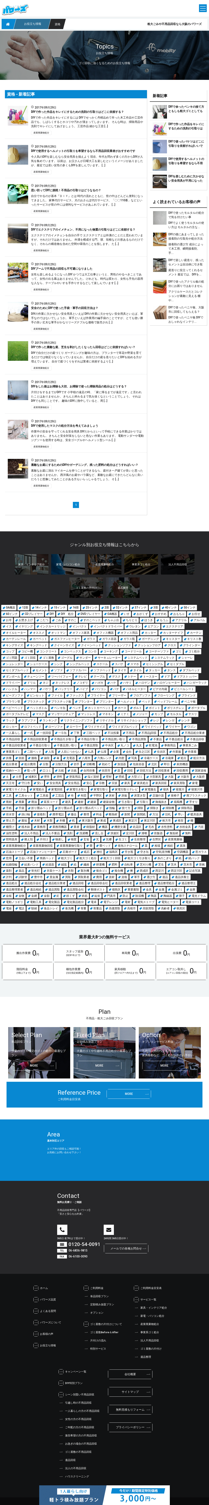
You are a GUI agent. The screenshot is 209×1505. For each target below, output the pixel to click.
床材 (112, 795)
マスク (40, 714)
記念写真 (195, 870)
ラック (10, 720)
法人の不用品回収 (72, 1468)
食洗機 (69, 908)
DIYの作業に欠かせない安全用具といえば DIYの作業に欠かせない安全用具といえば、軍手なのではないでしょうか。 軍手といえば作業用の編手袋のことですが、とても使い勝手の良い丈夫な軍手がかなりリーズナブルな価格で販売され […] (87, 318)
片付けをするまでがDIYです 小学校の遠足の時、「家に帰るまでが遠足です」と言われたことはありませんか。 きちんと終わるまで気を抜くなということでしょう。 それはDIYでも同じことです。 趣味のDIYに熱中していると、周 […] (86, 396)
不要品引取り (41, 745)
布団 (83, 795)
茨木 (174, 864)
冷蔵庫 (169, 758)
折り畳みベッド (41, 808)
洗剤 (69, 833)
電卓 (94, 902)
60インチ (12, 614)
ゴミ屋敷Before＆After (101, 1332)
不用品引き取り (64, 739)
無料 (188, 833)
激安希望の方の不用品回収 (78, 1435)
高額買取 (148, 908)
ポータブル (198, 708)
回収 (130, 770)
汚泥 (200, 826)
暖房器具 (196, 814)
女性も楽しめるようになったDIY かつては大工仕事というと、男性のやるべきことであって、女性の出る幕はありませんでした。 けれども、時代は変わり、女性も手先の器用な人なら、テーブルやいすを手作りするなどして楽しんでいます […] (87, 279)
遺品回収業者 (123, 883)
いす (127, 614)
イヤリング (26, 626)
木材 (37, 820)
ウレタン (135, 626)
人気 (51, 751)
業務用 (41, 826)
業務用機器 (59, 826)
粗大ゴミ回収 (112, 858)
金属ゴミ (177, 889)
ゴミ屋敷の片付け (148, 1348)
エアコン (153, 626)
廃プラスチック (196, 795)
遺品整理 (144, 883)
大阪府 (200, 776)
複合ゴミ (102, 870)
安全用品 (73, 783)
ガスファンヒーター (67, 638)
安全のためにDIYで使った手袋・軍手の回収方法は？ (64, 308)
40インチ (171, 607)
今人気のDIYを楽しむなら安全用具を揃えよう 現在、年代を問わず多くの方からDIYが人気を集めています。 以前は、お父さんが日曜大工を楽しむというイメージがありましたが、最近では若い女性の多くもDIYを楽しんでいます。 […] (87, 161)
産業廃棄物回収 (43, 845)
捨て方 (126, 808)
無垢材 (174, 833)
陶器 (154, 895)
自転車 (128, 864)
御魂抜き (161, 801)
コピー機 (27, 651)
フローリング (166, 695)
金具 (149, 889)
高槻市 (131, 908)
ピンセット (37, 695)
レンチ (185, 720)
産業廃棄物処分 (41, 132)
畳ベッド (105, 845)
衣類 (71, 870)
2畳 (106, 607)
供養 (9, 758)
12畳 (25, 607)
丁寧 (76, 732)
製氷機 (85, 870)
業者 (76, 826)
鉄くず (70, 895)
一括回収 (45, 732)
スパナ (119, 664)
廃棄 (21, 801)
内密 (121, 758)
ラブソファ (28, 720)
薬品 (21, 870)
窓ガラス (201, 851)
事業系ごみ (190, 745)
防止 (125, 895)
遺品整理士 (188, 883)
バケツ (47, 689)
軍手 (137, 877)
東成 (103, 820)
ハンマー (30, 689)
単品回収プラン (96, 1296)
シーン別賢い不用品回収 (76, 1394)
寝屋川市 (197, 789)
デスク (116, 676)
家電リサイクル (16, 789)
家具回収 (161, 783)
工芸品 (59, 795)
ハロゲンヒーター (168, 682)
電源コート (193, 902)
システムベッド (138, 657)
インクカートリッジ (53, 626)
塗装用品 (75, 776)
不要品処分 (176, 739)
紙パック (194, 858)
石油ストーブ (14, 851)
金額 (47, 895)
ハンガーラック (197, 682)
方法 (155, 814)
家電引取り (101, 789)
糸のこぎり (164, 858)
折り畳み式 (65, 808)
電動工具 (35, 902)
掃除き (154, 808)
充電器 (70, 758)
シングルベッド (80, 664)
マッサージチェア (62, 714)
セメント (41, 670)
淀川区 (130, 833)
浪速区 (114, 833)
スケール (102, 664)
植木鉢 (25, 826)
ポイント (154, 708)
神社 (99, 851)
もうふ (164, 620)
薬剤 (9, 870)
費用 (99, 877)
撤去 (74, 814)
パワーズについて (47, 1322)
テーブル (99, 676)
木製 (49, 820)
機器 (105, 826)
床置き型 (140, 795)
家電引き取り (78, 789)
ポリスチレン (175, 708)
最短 (24, 820)
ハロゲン (144, 682)
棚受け (10, 826)
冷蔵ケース (151, 758)
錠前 (97, 895)
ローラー (75, 726)
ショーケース (38, 664)
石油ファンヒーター (43, 851)
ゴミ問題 (11, 657)
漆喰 (144, 833)
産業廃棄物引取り (71, 845)
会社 (129, 751)
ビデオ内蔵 (160, 689)
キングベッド (38, 645)
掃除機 (170, 808)
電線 (9, 908)
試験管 (23, 877)
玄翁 (86, 839)
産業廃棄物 (175, 839)
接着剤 (41, 814)
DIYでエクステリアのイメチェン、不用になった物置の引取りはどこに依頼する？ (83, 229)
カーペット (40, 638)
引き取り (127, 801)
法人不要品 (53, 833)
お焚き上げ (26, 620)
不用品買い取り (115, 739)
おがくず (142, 614)
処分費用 (30, 764)
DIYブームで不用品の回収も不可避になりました (61, 268)
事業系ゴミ (13, 751)
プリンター (106, 701)
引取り (144, 801)
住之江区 (144, 751)
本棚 (62, 820)
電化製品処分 (75, 902)
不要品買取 (91, 745)
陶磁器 (167, 895)
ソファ (58, 670)
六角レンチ (104, 758)
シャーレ (187, 657)
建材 (80, 801)
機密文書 (120, 826)
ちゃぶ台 (113, 620)
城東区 (32, 776)
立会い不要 (26, 858)
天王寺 (10, 783)
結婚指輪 (11, 864)
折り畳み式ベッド (90, 808)
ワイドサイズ (96, 726)
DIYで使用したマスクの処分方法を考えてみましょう (64, 425)
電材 (127, 902)
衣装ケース (54, 870)
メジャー (142, 714)
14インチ (41, 607)
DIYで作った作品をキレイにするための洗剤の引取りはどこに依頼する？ (77, 111)
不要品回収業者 (16, 745)
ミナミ (125, 714)
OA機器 (112, 614)
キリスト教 (194, 638)
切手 (76, 764)
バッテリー (65, 689)
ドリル (31, 682)
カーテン (195, 632)
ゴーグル (66, 657)
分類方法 (61, 764)
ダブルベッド (191, 670)
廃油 (34, 801)
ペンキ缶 (60, 708)
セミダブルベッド (17, 670)
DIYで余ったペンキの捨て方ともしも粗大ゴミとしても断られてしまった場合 (186, 111)
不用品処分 (170, 732)
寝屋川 (180, 789)
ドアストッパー (187, 676)
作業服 (176, 751)
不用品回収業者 (37, 739)
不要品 (157, 739)
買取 (68, 877)
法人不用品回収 (146, 1340)
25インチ (92, 607)
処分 (183, 758)
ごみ (58, 620)
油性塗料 (11, 833)
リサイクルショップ (133, 720)
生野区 (156, 839)
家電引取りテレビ (126, 789)
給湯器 (50, 864)
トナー (132, 676)
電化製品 (54, 902)
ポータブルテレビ (17, 714)
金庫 (192, 889)
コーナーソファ (159, 651)
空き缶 (144, 851)
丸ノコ (125, 745)
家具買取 (179, 783)
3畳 (155, 607)
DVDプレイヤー (90, 614)
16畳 (76, 607)
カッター (150, 632)
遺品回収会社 (99, 883)
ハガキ (99, 682)
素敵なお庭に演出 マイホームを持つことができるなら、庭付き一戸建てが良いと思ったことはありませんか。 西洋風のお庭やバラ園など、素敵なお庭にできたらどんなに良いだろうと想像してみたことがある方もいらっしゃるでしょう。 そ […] (87, 475)
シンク (58, 664)
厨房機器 (182, 764)
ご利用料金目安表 (148, 1288)
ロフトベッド (32, 726)
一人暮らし (13, 732)
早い (180, 814)
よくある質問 (44, 1311)
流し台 (99, 833)
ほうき (148, 620)
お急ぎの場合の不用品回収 (78, 1443)
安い (40, 783)
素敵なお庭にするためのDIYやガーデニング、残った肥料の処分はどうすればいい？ (84, 464)
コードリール (133, 651)
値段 (47, 758)
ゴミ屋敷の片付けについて (103, 1324)
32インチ (122, 607)
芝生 (161, 864)
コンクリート (48, 651)
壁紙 (121, 776)
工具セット (26, 795)
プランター (85, 701)
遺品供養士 (182, 877)
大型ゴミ (137, 776)
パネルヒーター (136, 689)
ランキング (50, 720)
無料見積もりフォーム (130, 1409)
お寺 (9, 620)
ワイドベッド (153, 726)
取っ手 (31, 770)
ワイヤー (174, 726)
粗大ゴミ (66, 858)
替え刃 (10, 820)
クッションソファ (119, 645)
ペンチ (76, 708)
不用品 (130, 732)
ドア (167, 676)
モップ (159, 714)
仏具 (91, 751)
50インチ (190, 607)
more (34, 1065)
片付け (44, 839)
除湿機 (139, 895)
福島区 (113, 851)
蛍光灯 (35, 870)
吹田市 (106, 770)
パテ (116, 689)
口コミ (47, 770)
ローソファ (55, 726)
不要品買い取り (67, 745)
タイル (137, 670)
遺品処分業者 (57, 883)
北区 (154, 764)
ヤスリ (192, 714)
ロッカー (11, 726)
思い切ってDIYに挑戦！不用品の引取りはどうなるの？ (66, 190)
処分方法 (199, 758)
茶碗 (202, 864)
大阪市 (185, 776)
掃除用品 (186, 808)
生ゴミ (123, 839)
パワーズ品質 (44, 1299)
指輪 (112, 808)
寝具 (166, 789)
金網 (34, 895)
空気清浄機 (163, 851)
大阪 (171, 776)
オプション (93, 1312)
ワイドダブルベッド (125, 726)
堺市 (47, 776)
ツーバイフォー (61, 676)
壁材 (109, 776)
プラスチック (35, 701)
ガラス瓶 (129, 638)
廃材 (9, 801)
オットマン (58, 632)
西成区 (144, 870)
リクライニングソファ (78, 720)
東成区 (117, 820)
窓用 (9, 858)
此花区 (137, 826)
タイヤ (122, 670)
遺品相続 (35, 889)
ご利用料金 (93, 1288)
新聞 (127, 814)
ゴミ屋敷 (48, 657)
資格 (124, 877)
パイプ (83, 689)
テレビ (82, 676)
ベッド (146, 701)
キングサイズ (14, 645)
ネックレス (62, 682)
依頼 (21, 758)
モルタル (175, 714)
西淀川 (159, 870)
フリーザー (119, 695)
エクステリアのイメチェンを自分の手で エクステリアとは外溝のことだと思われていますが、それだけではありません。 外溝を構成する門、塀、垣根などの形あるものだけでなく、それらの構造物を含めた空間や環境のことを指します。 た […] (87, 240)
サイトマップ (130, 1391)
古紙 (61, 770)
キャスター (173, 638)
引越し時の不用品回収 (75, 1402)
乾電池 (153, 745)
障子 (182, 895)
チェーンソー (35, 676)
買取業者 (83, 877)
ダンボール (13, 676)
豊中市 (38, 877)
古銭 (74, 770)
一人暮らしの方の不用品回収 (79, 1411)
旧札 (168, 814)
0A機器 (10, 607)
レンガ (170, 720)
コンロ (92, 651)
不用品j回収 (149, 732)
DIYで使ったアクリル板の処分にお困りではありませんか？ (186, 286)
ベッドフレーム (167, 701)
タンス (171, 670)
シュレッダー (14, 664)
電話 (21, 908)
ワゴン (191, 726)
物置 (74, 839)
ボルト (137, 708)
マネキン (108, 714)
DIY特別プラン (71, 1383)
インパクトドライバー (108, 626)
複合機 (119, 870)
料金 (99, 814)
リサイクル (106, 720)
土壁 (18, 776)
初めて (106, 764)
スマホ (134, 664)
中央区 (109, 745)
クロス (172, 645)
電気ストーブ (146, 902)
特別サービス (95, 1348)
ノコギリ (82, 682)
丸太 (139, 745)
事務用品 (170, 745)
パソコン (100, 689)
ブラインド (188, 695)
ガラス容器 (109, 638)
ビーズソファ (14, 695)
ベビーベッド (14, 708)
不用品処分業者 (195, 732)
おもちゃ (179, 614)
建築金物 (109, 801)
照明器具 (11, 839)
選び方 (151, 877)
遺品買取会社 (75, 889)
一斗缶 (62, 732)
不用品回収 (13, 739)
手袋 (21, 808)
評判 (9, 877)
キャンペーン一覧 (72, 1371)
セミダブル (177, 664)
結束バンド (31, 864)
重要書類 (133, 889)
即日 (167, 764)
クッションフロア (149, 645)
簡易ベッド (47, 858)
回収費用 (182, 770)
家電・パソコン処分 (149, 1316)
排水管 (10, 814)
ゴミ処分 (194, 651)
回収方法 (145, 770)
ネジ (45, 682)
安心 (89, 783)
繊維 (86, 864)
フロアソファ (141, 695)
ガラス (91, 638)
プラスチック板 (61, 701)
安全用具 (55, 783)
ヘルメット (128, 701)
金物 (21, 895)
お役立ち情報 (44, 1345)
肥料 (114, 864)
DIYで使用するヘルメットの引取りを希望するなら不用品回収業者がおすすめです (83, 151)
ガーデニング (150, 638)
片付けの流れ (95, 1340)
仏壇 (103, 751)
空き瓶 (129, 851)
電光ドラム (199, 895)
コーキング (110, 651)
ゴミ (178, 651)
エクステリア (174, 626)
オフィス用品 (129, 632)
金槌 (9, 895)
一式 (30, 732)
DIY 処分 (67, 614)
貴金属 (54, 877)
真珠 (183, 845)
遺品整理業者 (14, 889)
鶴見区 (181, 908)
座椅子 (175, 795)
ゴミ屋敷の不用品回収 (75, 1452)
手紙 (9, 808)
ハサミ (127, 682)
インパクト (79, 626)
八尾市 (86, 758)
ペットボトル (38, 708)
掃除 (140, 808)
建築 (93, 801)
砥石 (87, 851)
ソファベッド (102, 670)
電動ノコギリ (14, 902)
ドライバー (13, 682)
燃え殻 (28, 839)
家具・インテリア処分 (150, 1307)
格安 (180, 820)
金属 (161, 889)
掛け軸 (25, 814)
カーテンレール (16, 638)
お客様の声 (43, 1334)
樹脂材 (90, 826)
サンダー (85, 657)
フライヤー (98, 695)
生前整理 (140, 839)
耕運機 (100, 864)
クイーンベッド (91, 645)
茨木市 (187, 864)
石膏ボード (70, 851)
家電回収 (57, 789)
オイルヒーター (16, 632)
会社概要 (130, 1374)
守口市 (25, 783)
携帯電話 (58, 814)
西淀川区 (176, 870)
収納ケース (13, 770)
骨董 (83, 908)
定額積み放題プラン (99, 1304)
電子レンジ (110, 902)
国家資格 (200, 770)
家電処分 (38, 789)
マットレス (88, 714)
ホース (122, 708)
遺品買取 (54, 889)
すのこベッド (92, 620)
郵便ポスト (98, 889)
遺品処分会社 (32, 883)
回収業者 (164, 770)
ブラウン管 (13, 701)
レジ (156, 720)
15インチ (60, 607)
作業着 (192, 751)
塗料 (59, 776)
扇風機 (178, 801)
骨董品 (97, 908)
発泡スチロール (128, 845)
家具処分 (142, 783)
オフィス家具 (81, 632)
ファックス (77, 695)
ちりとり (131, 620)
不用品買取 (139, 739)
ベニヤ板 (190, 701)
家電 (195, 783)
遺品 (165, 877)
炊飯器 (158, 833)
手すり (193, 801)
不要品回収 (197, 739)
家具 (127, 783)
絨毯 (64, 864)
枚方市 (166, 820)
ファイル (57, 695)
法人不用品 (31, 833)
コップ (10, 651)
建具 (68, 801)
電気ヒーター (170, 902)
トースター (150, 676)
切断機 (90, 764)
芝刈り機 (145, 864)
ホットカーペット (99, 708)
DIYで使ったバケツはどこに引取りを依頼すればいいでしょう (186, 146)
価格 (34, 758)
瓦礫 (109, 839)
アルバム (199, 620)
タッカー (154, 670)
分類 (45, 764)
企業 (116, 751)
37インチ (141, 607)
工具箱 (44, 795)
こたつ (44, 620)
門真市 (111, 895)
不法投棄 (113, 732)
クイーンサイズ (64, 645)
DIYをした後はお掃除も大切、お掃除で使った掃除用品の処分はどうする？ (79, 386)
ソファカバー (78, 670)
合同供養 (89, 770)
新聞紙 (141, 814)
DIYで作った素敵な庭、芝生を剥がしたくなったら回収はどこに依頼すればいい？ (83, 347)
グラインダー (191, 645)
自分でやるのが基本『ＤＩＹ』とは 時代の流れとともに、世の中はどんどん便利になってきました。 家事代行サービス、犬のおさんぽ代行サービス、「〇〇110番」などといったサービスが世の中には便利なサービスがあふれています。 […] (87, 200)
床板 (124, 795)
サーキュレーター (109, 657)
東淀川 (132, 820)
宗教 (102, 783)
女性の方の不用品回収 (75, 1419)
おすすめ (160, 614)
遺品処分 (11, 883)
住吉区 (161, 751)
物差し (59, 839)
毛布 (151, 826)
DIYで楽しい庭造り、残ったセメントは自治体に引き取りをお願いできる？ (186, 264)
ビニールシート (184, 689)
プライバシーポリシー (130, 1427)
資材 (112, 877)
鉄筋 (85, 895)
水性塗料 (166, 826)
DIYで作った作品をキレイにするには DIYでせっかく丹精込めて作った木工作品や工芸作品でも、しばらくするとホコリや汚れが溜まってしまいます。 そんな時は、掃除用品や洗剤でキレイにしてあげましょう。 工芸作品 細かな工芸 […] (87, 122)
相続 (170, 845)
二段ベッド (34, 751)
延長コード (51, 801)
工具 (9, 795)
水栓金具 (185, 826)
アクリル (181, 620)
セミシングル (154, 664)
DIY (52, 614)
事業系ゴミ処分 (146, 1332)
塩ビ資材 (93, 776)
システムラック (165, 657)
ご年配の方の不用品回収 (76, 1427)
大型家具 (155, 776)
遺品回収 (78, 883)
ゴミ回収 (30, 657)
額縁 (34, 908)
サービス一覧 (145, 1299)
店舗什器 (158, 795)
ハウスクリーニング (74, 1476)
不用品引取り (89, 739)
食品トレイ (51, 908)
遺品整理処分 (166, 883)
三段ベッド (93, 732)
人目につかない (71, 751)
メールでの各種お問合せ (126, 1248)
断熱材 (113, 814)
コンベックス (72, 651)
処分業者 (11, 764)
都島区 (116, 889)
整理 (86, 814)
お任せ (196, 614)
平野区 (97, 795)
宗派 (114, 783)
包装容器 (138, 764)
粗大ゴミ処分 (88, 858)
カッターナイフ (173, 632)
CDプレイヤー (34, 614)
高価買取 (114, 908)
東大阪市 (87, 820)
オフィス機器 (105, 632)
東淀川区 (149, 820)
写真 (134, 758)
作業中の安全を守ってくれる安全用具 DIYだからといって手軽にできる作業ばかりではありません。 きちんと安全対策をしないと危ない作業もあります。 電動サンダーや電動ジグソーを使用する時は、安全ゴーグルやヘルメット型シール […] (87, 436)
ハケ (113, 682)
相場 (157, 845)
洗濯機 (83, 833)
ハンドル (11, 689)
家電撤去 (150, 789)
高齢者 (165, 908)
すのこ (72, 620)
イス (9, 626)
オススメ (38, 632)
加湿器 (121, 764)
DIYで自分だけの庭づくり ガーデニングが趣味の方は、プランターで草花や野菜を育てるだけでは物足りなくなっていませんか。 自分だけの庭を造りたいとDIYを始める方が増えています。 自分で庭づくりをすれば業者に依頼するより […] (86, 357)
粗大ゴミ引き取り (139, 858)
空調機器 (182, 851)
